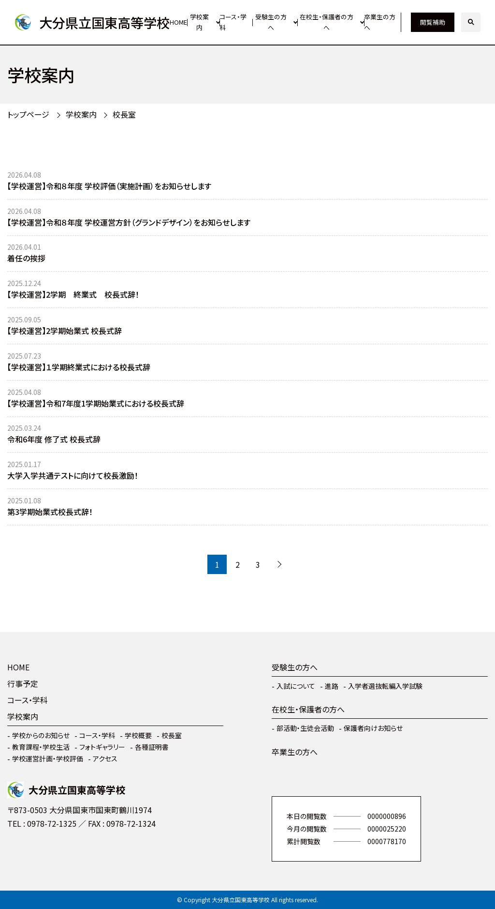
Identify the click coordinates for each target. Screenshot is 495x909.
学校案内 (199, 22)
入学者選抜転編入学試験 (385, 686)
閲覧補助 (432, 22)
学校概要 (138, 735)
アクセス (105, 758)
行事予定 (22, 683)
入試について (296, 686)
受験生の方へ (271, 22)
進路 (331, 686)
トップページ (28, 114)
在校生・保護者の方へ (326, 22)
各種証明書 (152, 747)
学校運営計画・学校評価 (47, 758)
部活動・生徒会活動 (305, 728)
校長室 (124, 114)
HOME (178, 22)
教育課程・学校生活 (41, 747)
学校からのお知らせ (41, 735)
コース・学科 (233, 22)
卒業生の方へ (379, 22)
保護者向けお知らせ (373, 728)
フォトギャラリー (102, 747)
